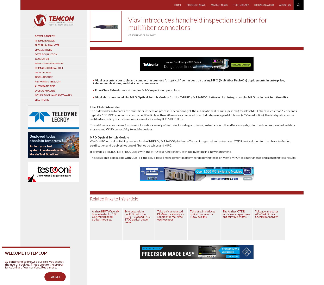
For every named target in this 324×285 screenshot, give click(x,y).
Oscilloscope (44, 77)
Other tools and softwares (53, 95)
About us (285, 5)
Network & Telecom (48, 81)
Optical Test (43, 72)
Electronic (42, 99)
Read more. (49, 275)
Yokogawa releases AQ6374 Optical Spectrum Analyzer (266, 214)
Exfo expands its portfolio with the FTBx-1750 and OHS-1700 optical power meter (138, 217)
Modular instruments (49, 63)
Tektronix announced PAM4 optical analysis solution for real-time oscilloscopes (170, 215)
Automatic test (45, 86)
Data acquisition (46, 54)
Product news (196, 5)
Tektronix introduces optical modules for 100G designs (202, 214)
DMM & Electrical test (49, 68)
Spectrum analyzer (47, 45)
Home (178, 5)
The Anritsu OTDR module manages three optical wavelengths (236, 214)
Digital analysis (45, 90)
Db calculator (264, 5)
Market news (219, 5)
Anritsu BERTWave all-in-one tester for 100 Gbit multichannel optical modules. (105, 215)
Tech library (241, 5)
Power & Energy (45, 36)
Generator (42, 58)
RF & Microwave (45, 40)
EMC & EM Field (43, 49)
